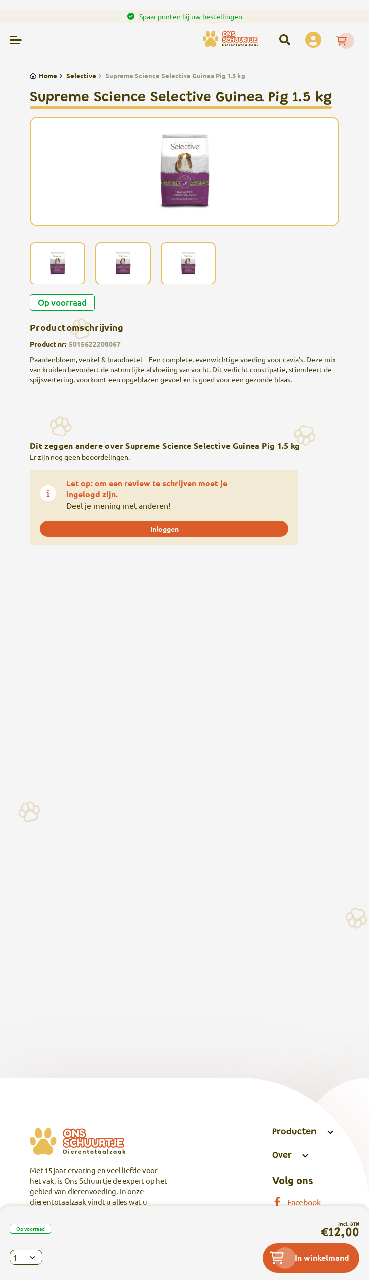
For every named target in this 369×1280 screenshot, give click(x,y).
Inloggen (164, 528)
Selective (76, 75)
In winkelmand (309, 1258)
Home (43, 75)
